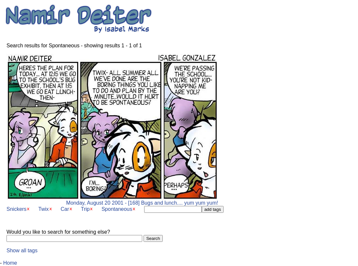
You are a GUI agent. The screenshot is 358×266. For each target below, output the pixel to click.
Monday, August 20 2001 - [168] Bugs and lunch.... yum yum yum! (112, 201)
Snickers (16, 209)
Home (10, 263)
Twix (43, 209)
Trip (85, 209)
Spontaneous (117, 209)
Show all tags (22, 250)
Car (65, 209)
